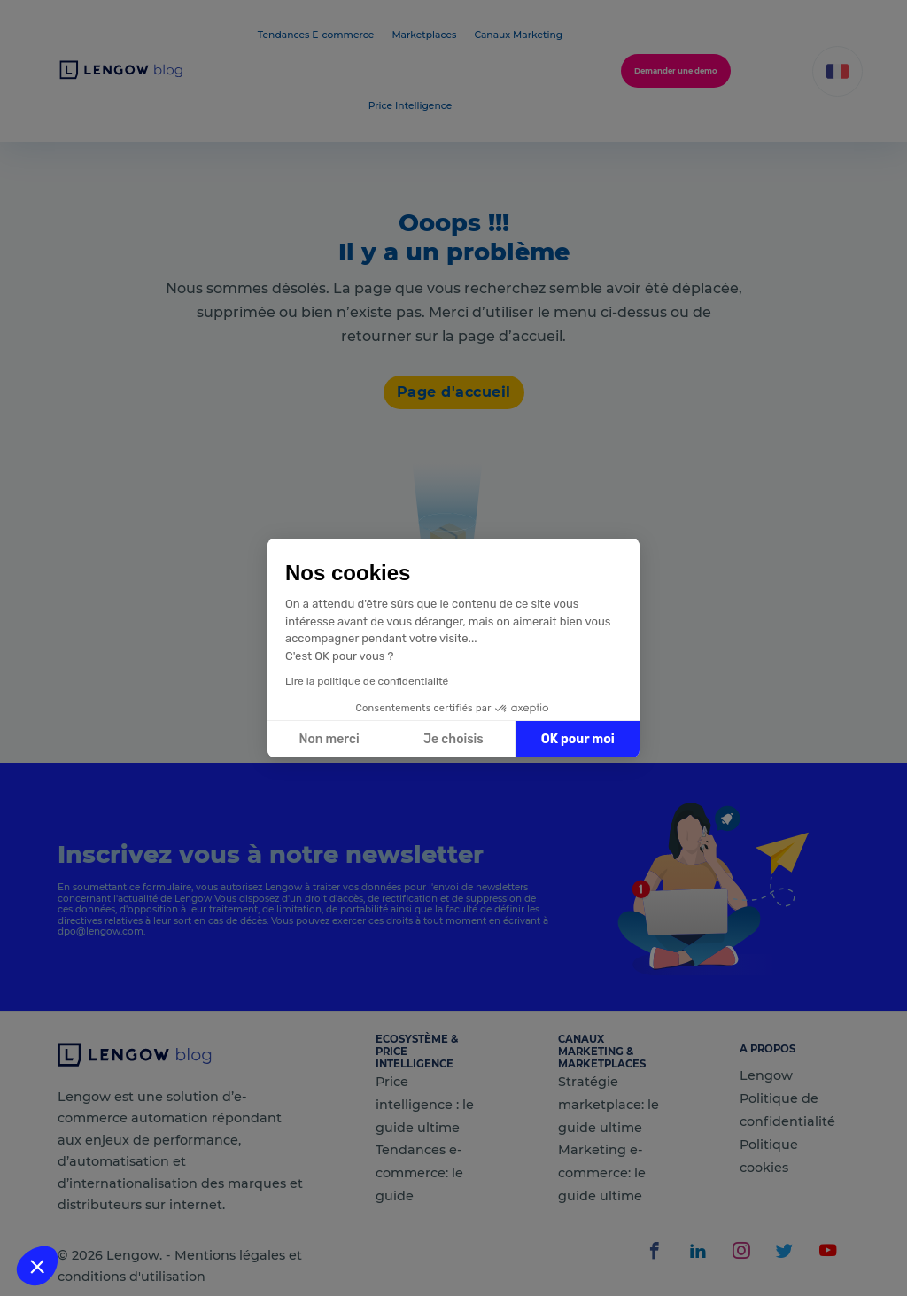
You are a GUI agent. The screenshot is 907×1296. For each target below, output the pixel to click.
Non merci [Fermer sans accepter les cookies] (328, 739)
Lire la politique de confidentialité (366, 681)
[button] (37, 1266)
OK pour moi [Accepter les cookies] (578, 739)
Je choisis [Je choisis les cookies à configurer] (453, 739)
